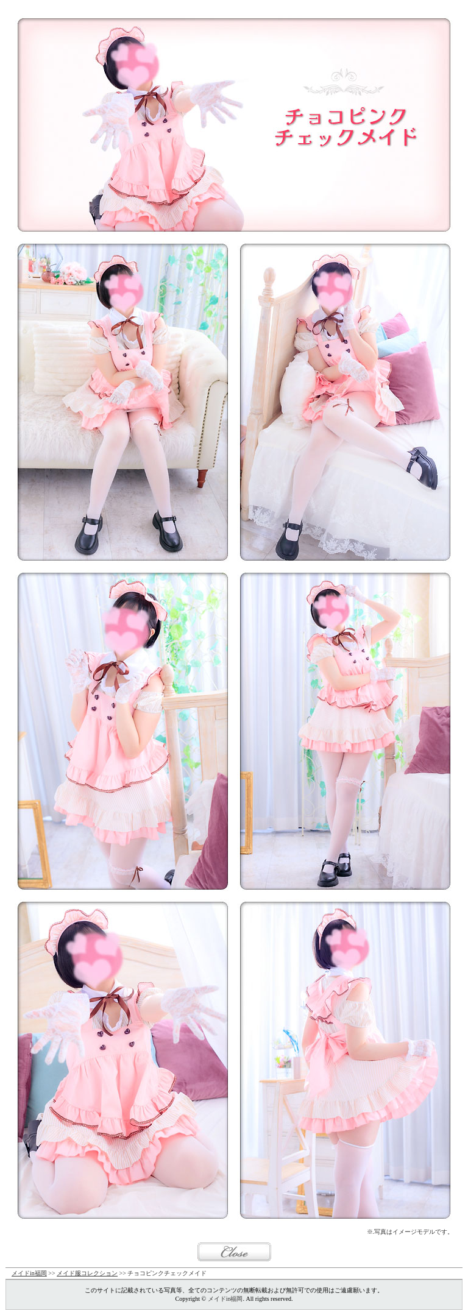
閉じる (234, 1251)
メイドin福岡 (29, 1273)
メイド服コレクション (87, 1273)
